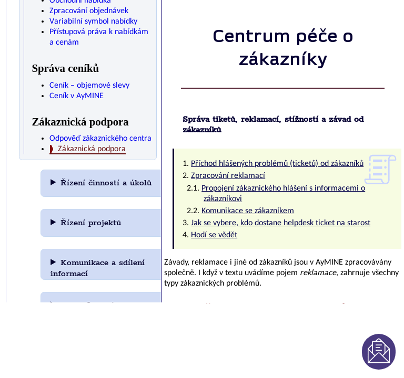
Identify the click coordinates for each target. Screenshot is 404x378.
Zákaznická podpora (92, 149)
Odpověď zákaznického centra (100, 138)
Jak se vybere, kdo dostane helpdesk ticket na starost (280, 223)
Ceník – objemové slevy (89, 85)
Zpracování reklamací (228, 176)
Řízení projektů (90, 222)
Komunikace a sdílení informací (97, 268)
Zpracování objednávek (88, 11)
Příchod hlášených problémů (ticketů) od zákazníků (277, 164)
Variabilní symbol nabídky (93, 21)
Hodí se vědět (214, 235)
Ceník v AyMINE (76, 96)
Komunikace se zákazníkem (247, 211)
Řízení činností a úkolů (106, 182)
